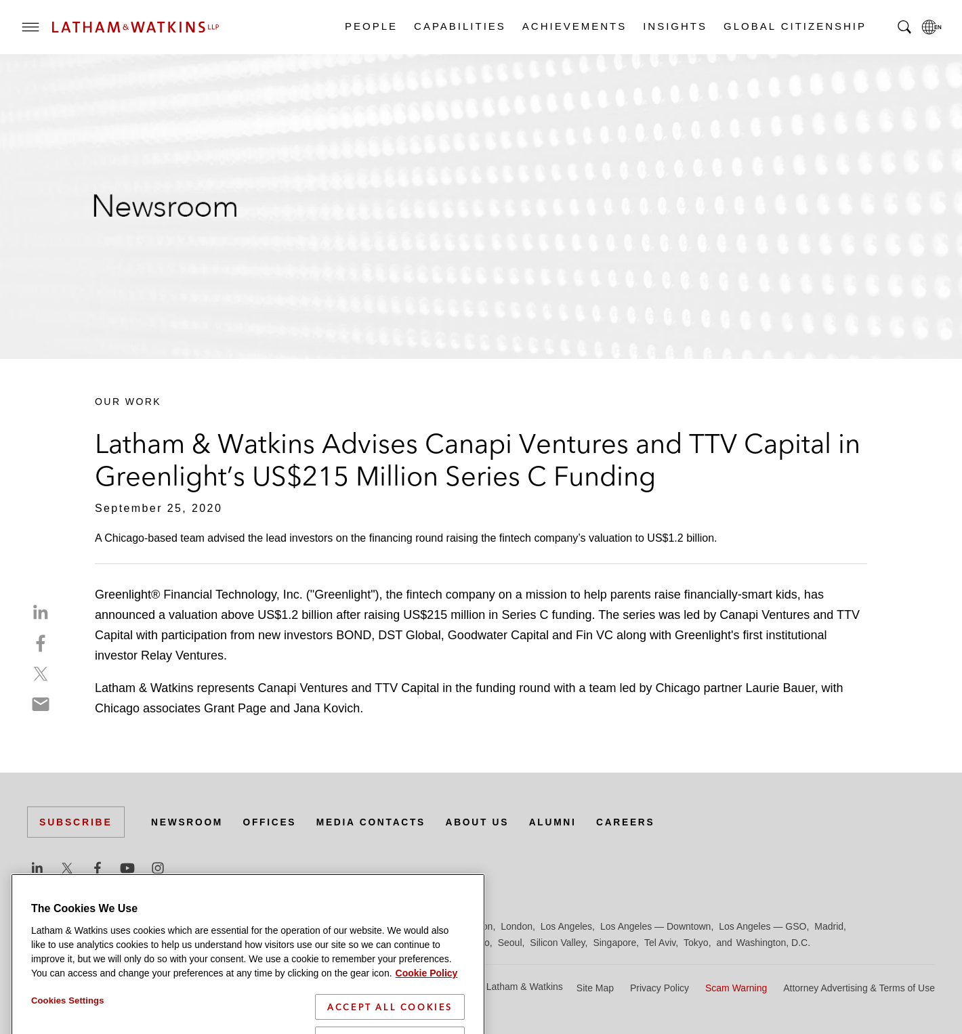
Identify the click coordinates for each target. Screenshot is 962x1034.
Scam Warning (736, 988)
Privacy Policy (659, 988)
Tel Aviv (659, 942)
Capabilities (459, 26)
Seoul (510, 942)
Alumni (559, 822)
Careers (633, 822)
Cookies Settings (67, 1027)
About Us (482, 822)
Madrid (828, 926)
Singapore (614, 942)
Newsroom (187, 822)
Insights (674, 26)
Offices (272, 822)
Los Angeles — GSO (762, 926)
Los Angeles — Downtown (655, 926)
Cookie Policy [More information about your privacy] (427, 999)
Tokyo (696, 942)
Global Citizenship (794, 26)
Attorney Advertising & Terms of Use (859, 988)
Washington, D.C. (773, 942)
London (516, 926)
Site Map (595, 988)
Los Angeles (566, 926)
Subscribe (75, 822)
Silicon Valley (557, 942)
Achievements (573, 26)
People (370, 26)
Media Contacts (374, 822)
